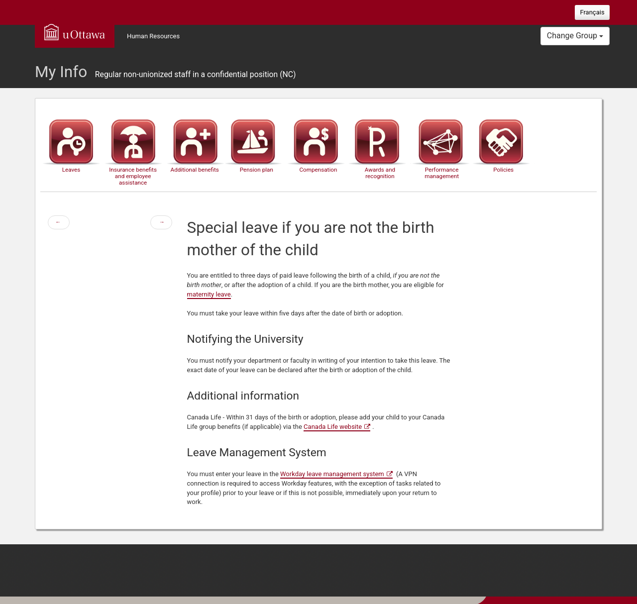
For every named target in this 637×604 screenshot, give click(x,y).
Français (592, 12)
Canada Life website (333, 426)
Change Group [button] (575, 35)
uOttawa (74, 32)
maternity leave (209, 294)
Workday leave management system (332, 474)
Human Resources (153, 36)
